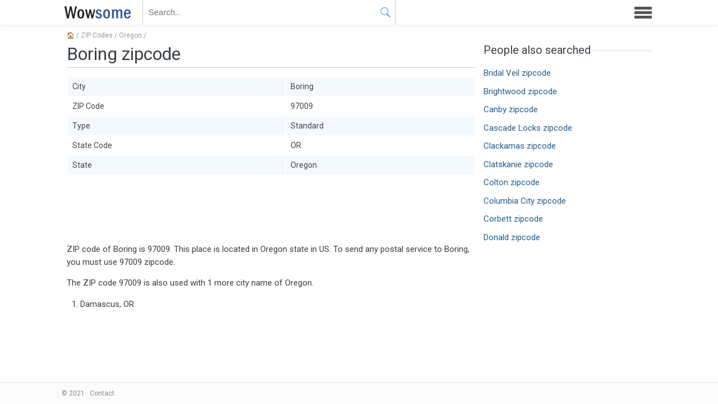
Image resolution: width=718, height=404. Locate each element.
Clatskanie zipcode (518, 164)
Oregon (130, 35)
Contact (102, 393)
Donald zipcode (512, 237)
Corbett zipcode (513, 219)
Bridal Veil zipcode (517, 73)
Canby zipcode (511, 109)
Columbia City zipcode (525, 201)
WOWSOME (95, 12)
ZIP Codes (97, 35)
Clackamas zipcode (520, 146)
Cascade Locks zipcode (528, 128)
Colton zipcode (512, 182)
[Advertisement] (271, 209)
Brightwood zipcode (520, 91)
